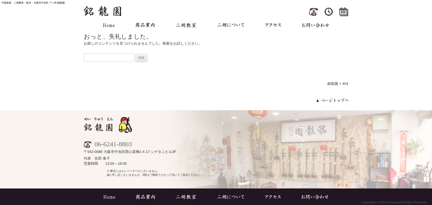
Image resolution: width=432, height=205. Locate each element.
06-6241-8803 (108, 144)
